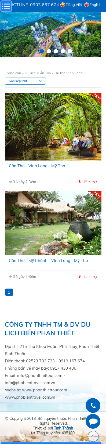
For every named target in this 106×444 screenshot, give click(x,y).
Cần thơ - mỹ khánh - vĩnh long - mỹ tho (48, 260)
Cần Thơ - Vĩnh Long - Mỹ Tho (37, 165)
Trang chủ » (14, 73)
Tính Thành (63, 428)
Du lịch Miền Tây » (39, 73)
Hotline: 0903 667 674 (34, 4)
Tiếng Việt (74, 4)
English (95, 4)
